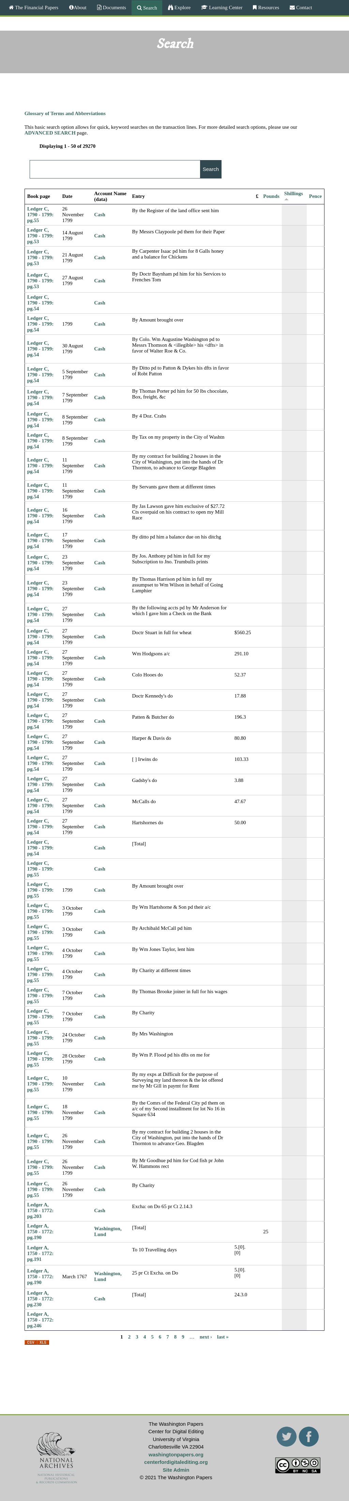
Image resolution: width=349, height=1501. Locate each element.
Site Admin (176, 1470)
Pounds (271, 196)
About (80, 7)
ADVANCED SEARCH (50, 133)
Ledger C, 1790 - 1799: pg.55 (40, 214)
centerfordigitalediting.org (176, 1462)
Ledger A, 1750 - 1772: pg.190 (40, 1231)
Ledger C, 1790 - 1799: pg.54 (40, 302)
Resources (268, 7)
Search (149, 7)
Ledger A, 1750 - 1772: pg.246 (40, 1319)
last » (223, 1337)
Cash (99, 214)
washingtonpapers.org (176, 1454)
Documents (114, 7)
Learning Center (225, 7)
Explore (182, 7)
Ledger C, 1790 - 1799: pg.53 (40, 235)
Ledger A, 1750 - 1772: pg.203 (40, 1210)
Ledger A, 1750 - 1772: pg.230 (40, 1298)
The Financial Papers (36, 7)
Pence (315, 196)
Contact (303, 7)
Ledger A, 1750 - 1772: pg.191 (40, 1253)
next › (206, 1337)
